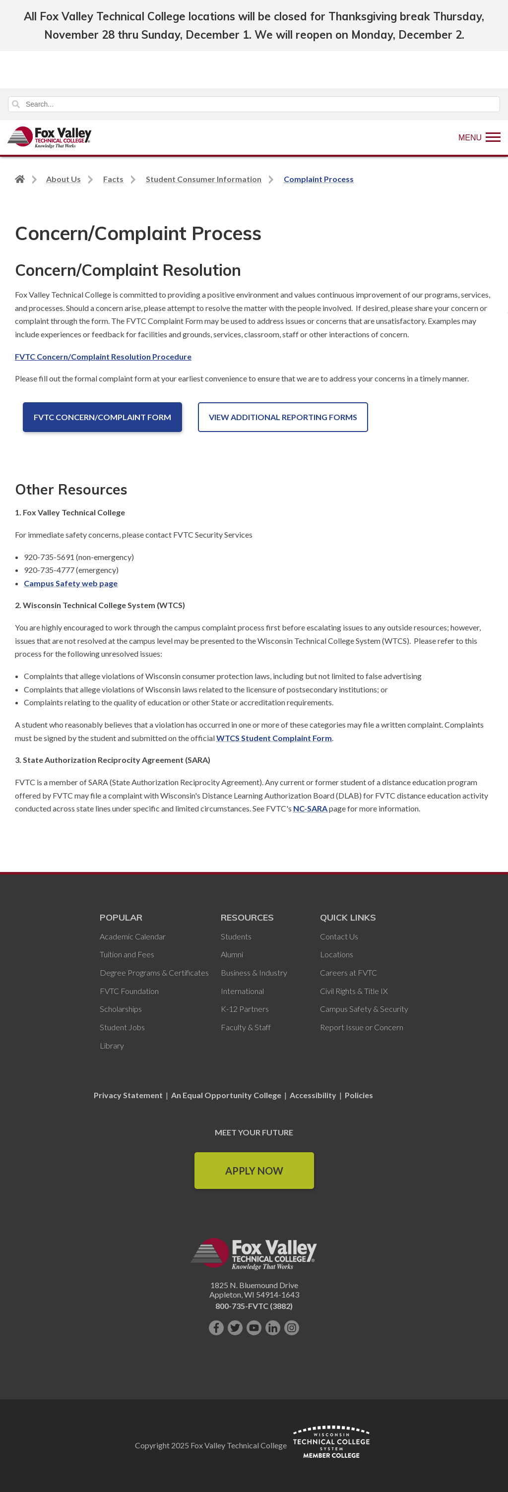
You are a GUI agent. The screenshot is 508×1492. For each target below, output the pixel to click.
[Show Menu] (479, 137)
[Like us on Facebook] (216, 1327)
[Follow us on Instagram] (291, 1327)
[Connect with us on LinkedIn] (272, 1327)
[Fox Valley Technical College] (49, 137)
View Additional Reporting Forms (283, 417)
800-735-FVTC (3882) (254, 1305)
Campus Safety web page (71, 583)
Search (16, 104)
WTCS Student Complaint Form (274, 738)
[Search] (254, 104)
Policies (359, 1095)
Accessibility (313, 1095)
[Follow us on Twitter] (235, 1327)
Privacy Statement (129, 1095)
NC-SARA (310, 808)
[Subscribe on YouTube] (254, 1327)
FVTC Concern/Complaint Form (102, 417)
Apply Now (254, 1171)
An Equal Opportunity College (226, 1095)
